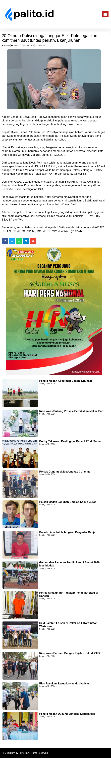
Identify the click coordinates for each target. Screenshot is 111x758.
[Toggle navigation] (104, 14)
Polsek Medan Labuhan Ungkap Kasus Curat (67, 502)
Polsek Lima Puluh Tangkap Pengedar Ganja (67, 532)
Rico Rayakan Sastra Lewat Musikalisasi (64, 683)
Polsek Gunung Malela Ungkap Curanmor (65, 471)
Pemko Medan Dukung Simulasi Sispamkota (67, 713)
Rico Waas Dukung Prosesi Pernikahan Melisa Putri (71, 411)
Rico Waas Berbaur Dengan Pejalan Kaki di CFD (69, 653)
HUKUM (41, 45)
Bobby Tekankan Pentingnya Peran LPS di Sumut (70, 441)
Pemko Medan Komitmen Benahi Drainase (65, 380)
